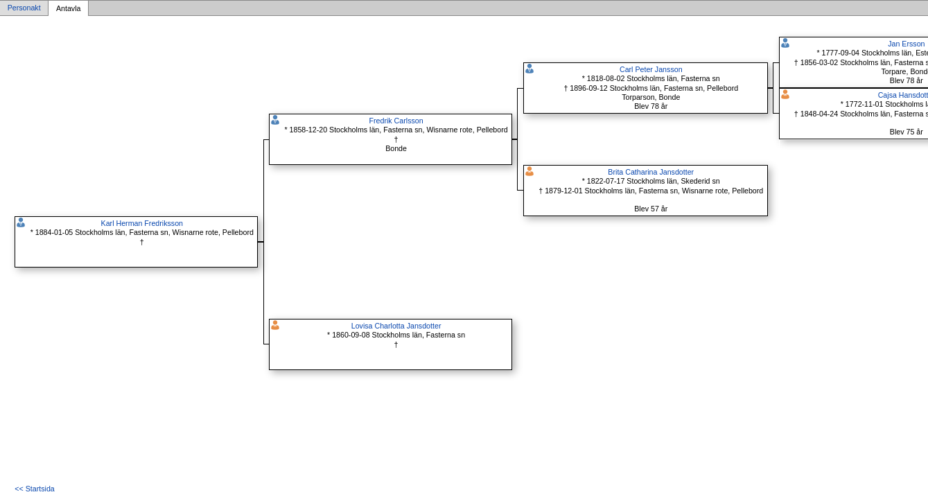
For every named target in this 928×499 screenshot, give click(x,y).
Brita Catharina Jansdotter (651, 172)
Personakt (24, 8)
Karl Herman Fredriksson (142, 223)
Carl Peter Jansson (651, 69)
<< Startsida (34, 488)
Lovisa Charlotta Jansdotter (396, 326)
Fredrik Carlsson (396, 120)
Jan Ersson (906, 44)
